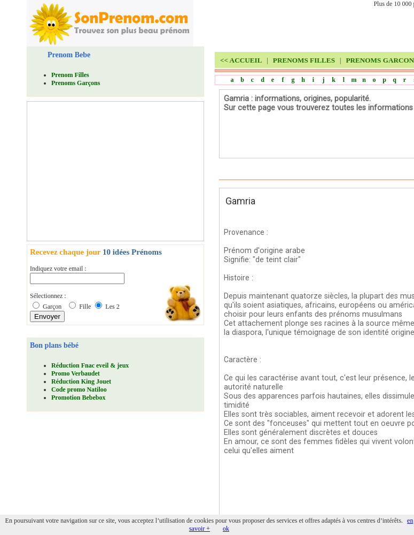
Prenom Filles (70, 75)
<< (241, 60)
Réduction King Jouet (81, 381)
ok (226, 528)
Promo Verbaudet (75, 373)
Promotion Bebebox (78, 397)
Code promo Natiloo (79, 389)
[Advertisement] (110, 171)
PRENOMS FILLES (304, 60)
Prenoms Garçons (75, 83)
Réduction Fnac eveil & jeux (90, 365)
